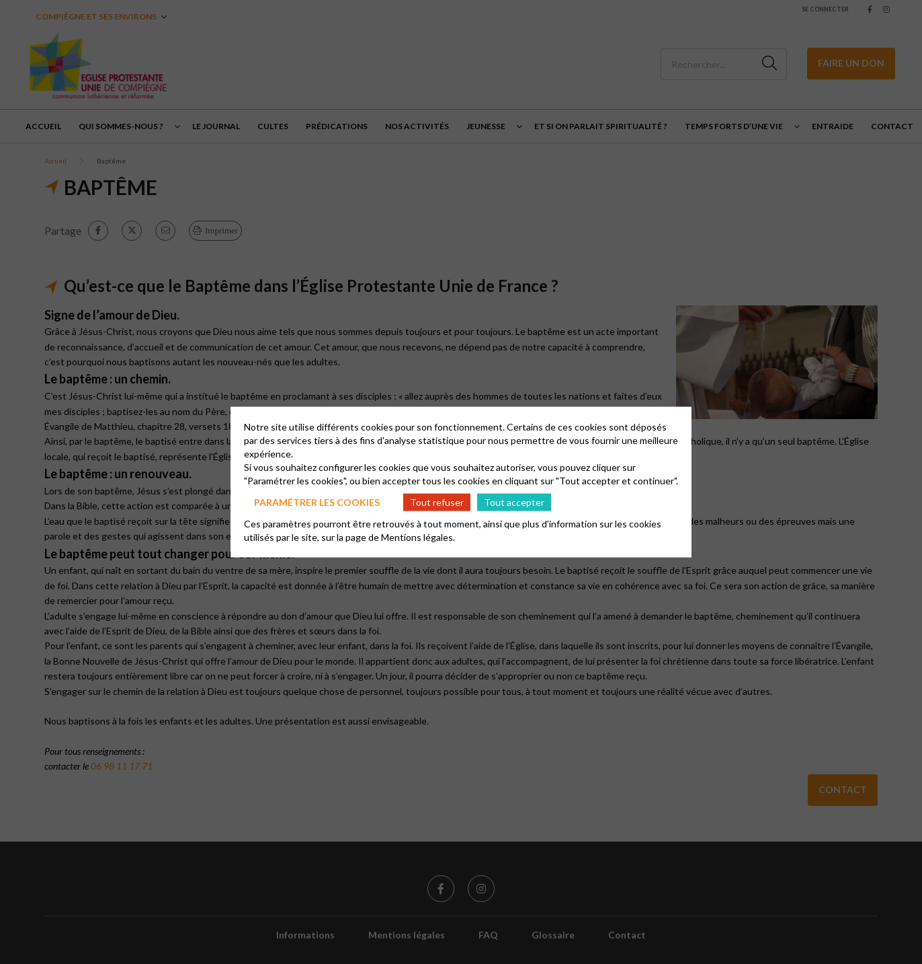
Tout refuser (437, 501)
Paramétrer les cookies (317, 501)
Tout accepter (514, 501)
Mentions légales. (418, 537)
